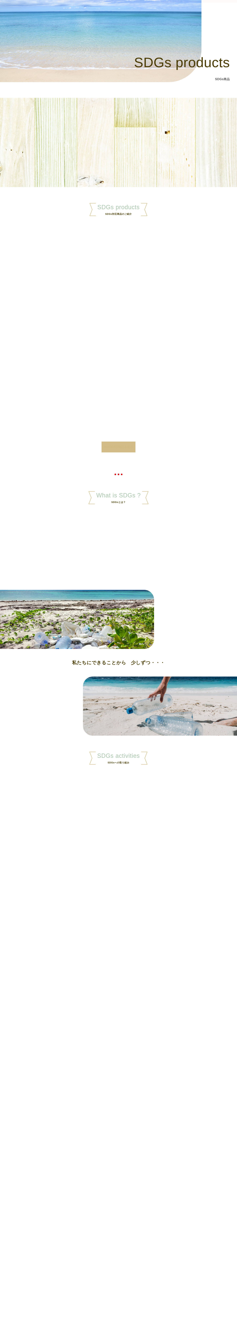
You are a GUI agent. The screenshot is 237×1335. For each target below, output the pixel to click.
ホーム (133, 9)
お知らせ (197, 9)
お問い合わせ (219, 9)
